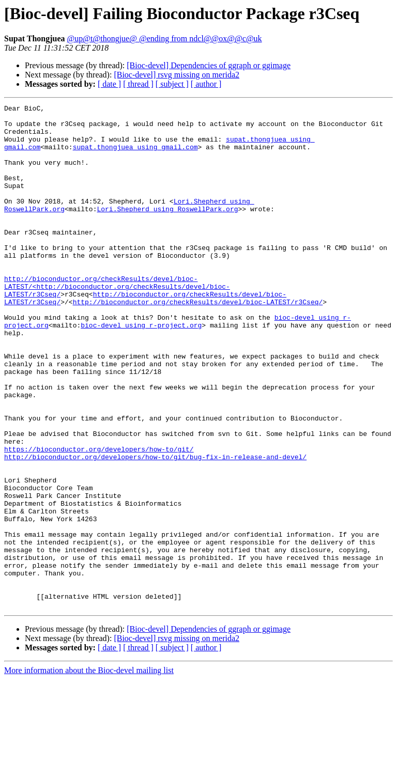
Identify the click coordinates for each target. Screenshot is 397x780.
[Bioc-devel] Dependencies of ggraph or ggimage (209, 65)
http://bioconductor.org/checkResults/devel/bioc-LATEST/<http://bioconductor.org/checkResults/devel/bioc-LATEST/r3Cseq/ (117, 323)
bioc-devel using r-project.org (141, 370)
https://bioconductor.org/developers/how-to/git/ (99, 518)
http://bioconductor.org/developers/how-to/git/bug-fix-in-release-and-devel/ (155, 528)
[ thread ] (138, 84)
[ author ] (206, 84)
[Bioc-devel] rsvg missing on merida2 (176, 74)
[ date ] (109, 84)
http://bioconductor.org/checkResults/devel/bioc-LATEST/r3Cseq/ (198, 342)
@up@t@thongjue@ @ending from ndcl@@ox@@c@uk (164, 38)
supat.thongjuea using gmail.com (135, 156)
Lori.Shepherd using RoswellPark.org (167, 230)
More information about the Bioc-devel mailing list (89, 771)
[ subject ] (172, 84)
